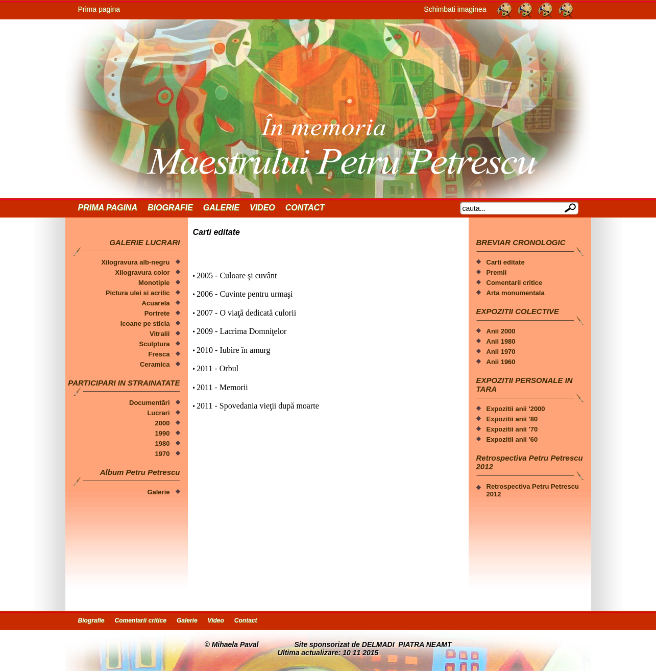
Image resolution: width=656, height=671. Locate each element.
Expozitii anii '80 (512, 419)
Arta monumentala (516, 293)
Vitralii (160, 334)
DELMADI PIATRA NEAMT (407, 644)
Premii (497, 272)
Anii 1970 (501, 351)
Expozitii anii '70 (512, 429)
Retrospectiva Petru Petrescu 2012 (533, 490)
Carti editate (506, 262)
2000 (162, 423)
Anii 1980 (501, 341)
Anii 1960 (501, 362)
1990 (162, 433)
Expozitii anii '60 (512, 439)
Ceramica (155, 364)
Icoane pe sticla (145, 323)
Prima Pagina (107, 207)
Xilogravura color (142, 272)
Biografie (170, 207)
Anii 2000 (501, 331)
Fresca (159, 354)
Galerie (221, 207)
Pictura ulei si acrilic (138, 293)
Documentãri (149, 402)
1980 (162, 443)
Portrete (157, 313)
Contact (305, 207)
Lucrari (158, 413)
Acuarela (156, 303)
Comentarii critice (515, 282)
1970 (162, 454)
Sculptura (154, 344)
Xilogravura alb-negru (135, 262)
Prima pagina (99, 9)
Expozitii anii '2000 (516, 409)
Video (262, 207)
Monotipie (153, 282)
